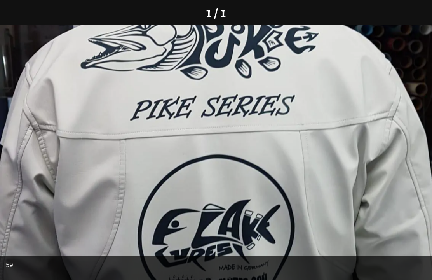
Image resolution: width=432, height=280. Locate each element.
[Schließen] (12, 12)
